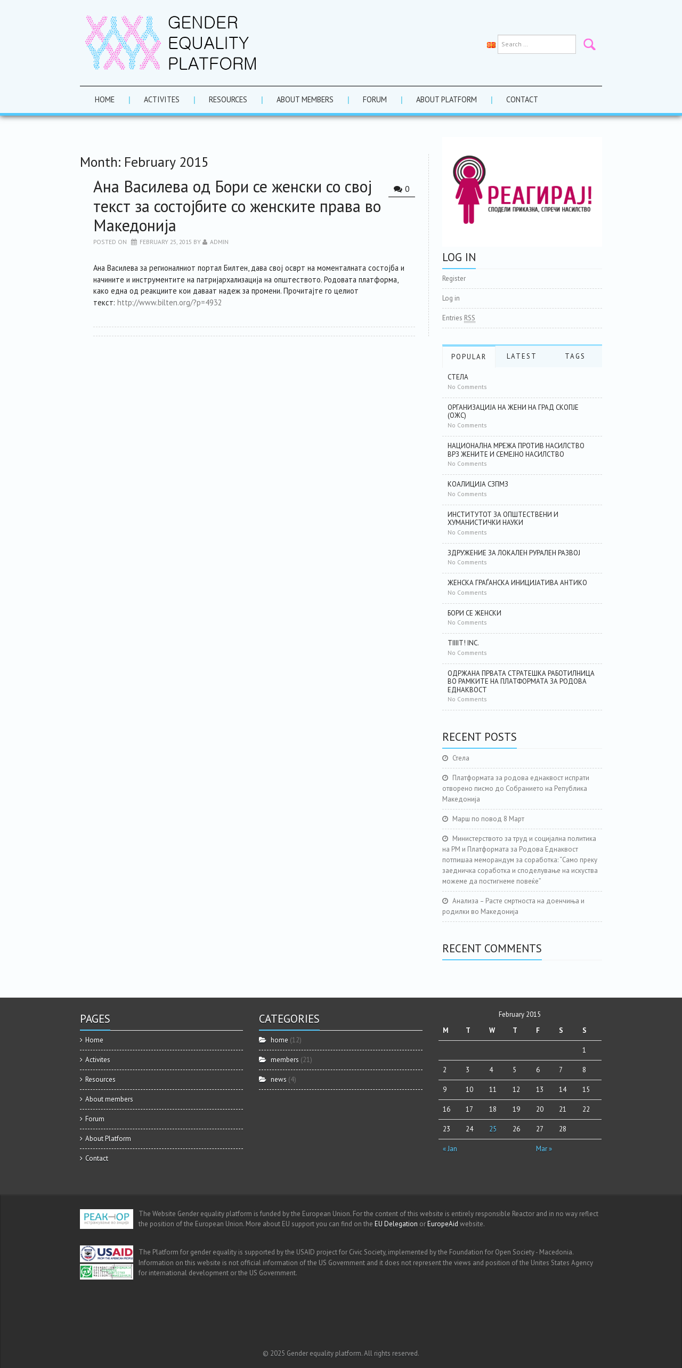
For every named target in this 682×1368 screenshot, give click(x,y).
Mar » (544, 1148)
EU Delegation (396, 1223)
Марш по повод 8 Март (488, 818)
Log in (451, 298)
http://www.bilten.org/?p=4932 (169, 302)
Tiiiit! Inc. (463, 642)
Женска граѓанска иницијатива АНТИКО (517, 582)
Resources (228, 99)
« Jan (450, 1148)
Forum (375, 99)
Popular (468, 356)
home (279, 1040)
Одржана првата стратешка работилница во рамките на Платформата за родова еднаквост (521, 681)
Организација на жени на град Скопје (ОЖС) (513, 411)
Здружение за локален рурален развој (514, 552)
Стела (458, 377)
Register (454, 278)
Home (105, 99)
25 (493, 1129)
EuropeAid (442, 1223)
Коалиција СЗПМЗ (478, 484)
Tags (575, 356)
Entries (458, 318)
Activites (162, 99)
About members (305, 99)
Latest (522, 356)
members (285, 1059)
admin (219, 242)
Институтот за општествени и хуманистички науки (503, 519)
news (279, 1079)
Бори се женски (474, 613)
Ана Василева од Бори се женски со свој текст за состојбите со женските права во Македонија (237, 206)
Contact (522, 99)
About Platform (446, 99)
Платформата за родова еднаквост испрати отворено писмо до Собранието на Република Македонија (515, 788)
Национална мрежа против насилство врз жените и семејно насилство (516, 450)
